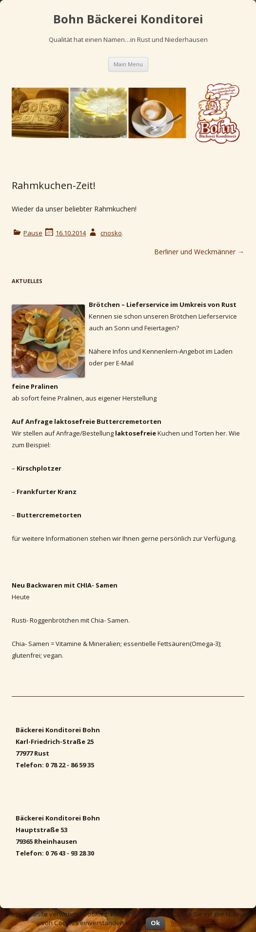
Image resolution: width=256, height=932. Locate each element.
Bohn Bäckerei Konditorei (128, 19)
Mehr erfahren (193, 922)
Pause (32, 232)
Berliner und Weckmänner (199, 251)
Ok (155, 922)
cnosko (111, 232)
